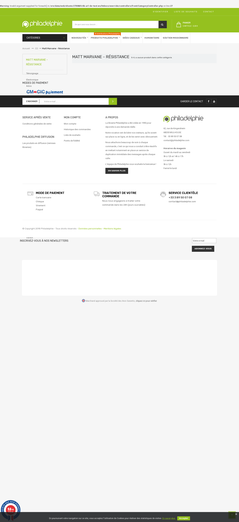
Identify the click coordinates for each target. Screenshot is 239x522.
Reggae (30, 228)
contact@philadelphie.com (182, 419)
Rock (28, 234)
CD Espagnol (32, 108)
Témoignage (32, 76)
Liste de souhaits (184, 12)
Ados (29, 89)
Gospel (29, 146)
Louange (30, 165)
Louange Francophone (37, 171)
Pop (28, 196)
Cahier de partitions (35, 95)
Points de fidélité (72, 359)
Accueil (26, 48)
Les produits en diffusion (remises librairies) (38, 363)
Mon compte (70, 342)
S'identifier (159, 12)
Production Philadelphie (37, 215)
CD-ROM (30, 127)
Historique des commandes (77, 347)
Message (30, 184)
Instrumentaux (33, 152)
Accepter (183, 518)
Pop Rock (31, 209)
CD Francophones (34, 114)
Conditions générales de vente (36, 342)
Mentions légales (112, 447)
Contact (207, 12)
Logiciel (30, 159)
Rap (28, 222)
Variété (29, 241)
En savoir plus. (169, 518)
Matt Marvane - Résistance (38, 177)
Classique (31, 133)
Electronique (32, 83)
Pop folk (30, 203)
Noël (28, 190)
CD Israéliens (32, 121)
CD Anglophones (34, 102)
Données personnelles (90, 447)
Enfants (30, 140)
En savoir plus (116, 389)
